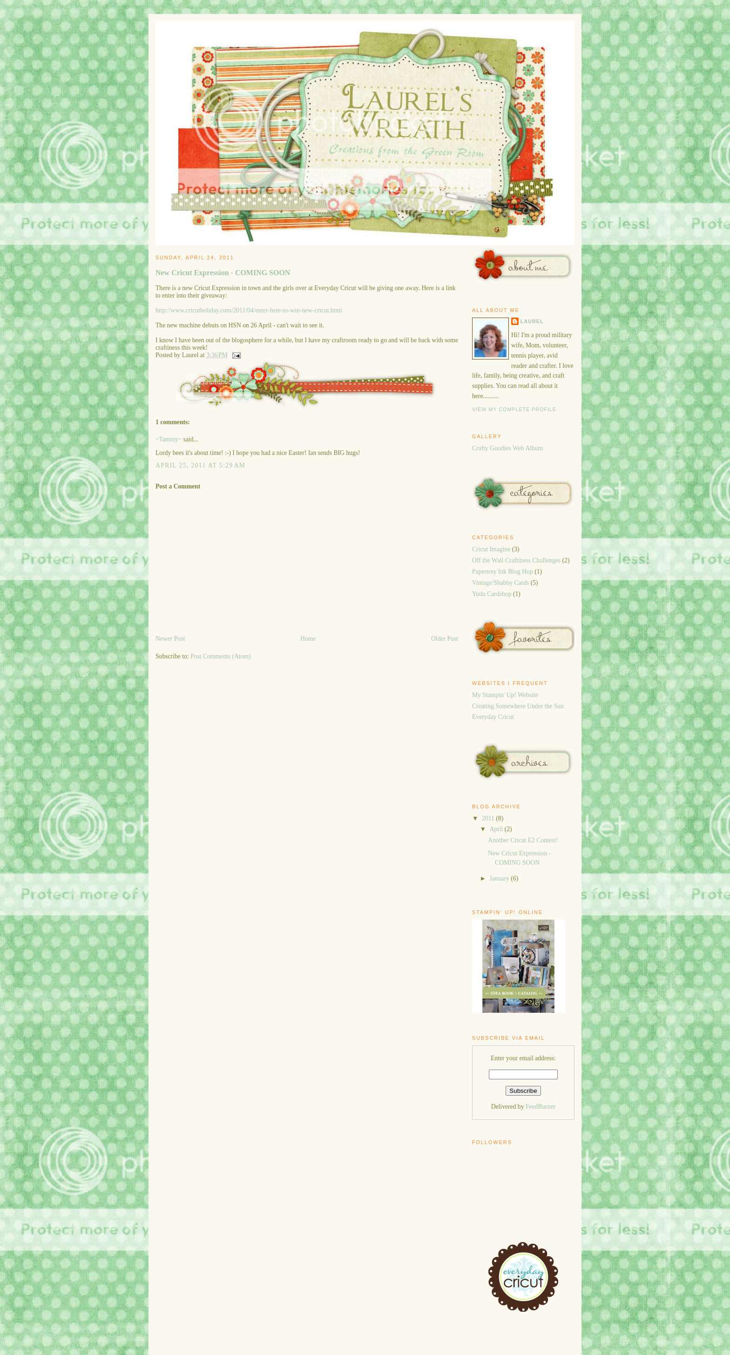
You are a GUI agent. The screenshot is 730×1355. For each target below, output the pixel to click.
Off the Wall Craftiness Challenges (516, 560)
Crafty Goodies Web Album (507, 448)
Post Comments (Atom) (220, 656)
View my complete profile (514, 409)
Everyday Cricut (493, 716)
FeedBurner (540, 1106)
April (496, 829)
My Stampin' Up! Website (505, 694)
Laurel (531, 321)
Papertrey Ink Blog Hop (502, 571)
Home (308, 638)
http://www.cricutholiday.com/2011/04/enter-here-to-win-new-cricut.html (248, 310)
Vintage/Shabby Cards (500, 582)
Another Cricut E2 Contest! (523, 840)
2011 (489, 818)
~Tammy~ (168, 439)
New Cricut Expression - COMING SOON (222, 273)
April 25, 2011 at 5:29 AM (200, 465)
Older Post (444, 638)
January (500, 878)
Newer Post (170, 638)
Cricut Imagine (491, 549)
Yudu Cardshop (492, 593)
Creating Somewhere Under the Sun (518, 706)
